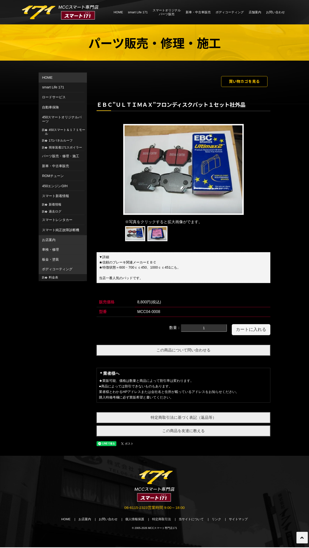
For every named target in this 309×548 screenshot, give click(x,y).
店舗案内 (255, 12)
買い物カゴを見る (243, 82)
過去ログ (55, 211)
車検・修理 (50, 249)
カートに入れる (251, 329)
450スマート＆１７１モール (65, 131)
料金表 (53, 277)
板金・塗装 (50, 259)
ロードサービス (54, 97)
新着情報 (55, 204)
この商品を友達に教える (183, 431)
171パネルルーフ (61, 140)
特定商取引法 (161, 520)
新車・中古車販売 (198, 12)
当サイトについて (191, 520)
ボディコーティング (230, 12)
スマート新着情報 (55, 196)
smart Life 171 (138, 12)
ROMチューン (53, 176)
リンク (217, 520)
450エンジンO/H (55, 186)
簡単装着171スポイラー (65, 147)
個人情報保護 (134, 520)
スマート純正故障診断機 (60, 230)
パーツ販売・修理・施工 (60, 156)
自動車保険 (50, 107)
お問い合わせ (275, 12)
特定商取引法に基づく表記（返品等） (183, 418)
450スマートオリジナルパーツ (62, 119)
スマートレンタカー (57, 220)
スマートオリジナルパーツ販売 (167, 12)
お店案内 (49, 240)
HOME (118, 12)
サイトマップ (239, 520)
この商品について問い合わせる (183, 351)
